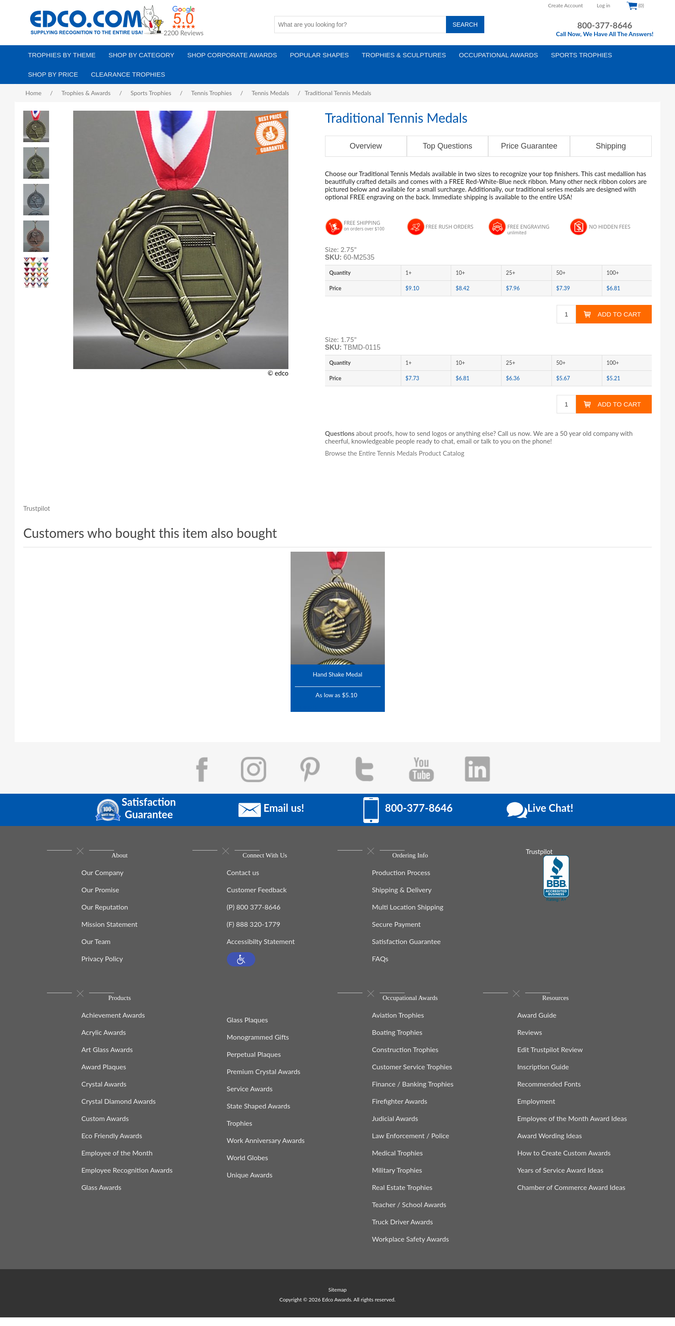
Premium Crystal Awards (263, 1075)
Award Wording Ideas (549, 1144)
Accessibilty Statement (261, 945)
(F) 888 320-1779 (254, 928)
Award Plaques (103, 1075)
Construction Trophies (405, 1058)
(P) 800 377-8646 (254, 911)
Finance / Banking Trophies (412, 1092)
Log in (603, 5)
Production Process (401, 877)
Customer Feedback (257, 894)
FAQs (380, 963)
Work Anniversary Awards (266, 1144)
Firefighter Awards (399, 1110)
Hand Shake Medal (337, 674)
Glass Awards (101, 1196)
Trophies (239, 1127)
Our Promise (100, 894)
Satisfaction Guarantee (406, 945)
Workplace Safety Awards (410, 1247)
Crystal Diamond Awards (118, 1110)
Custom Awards (105, 1127)
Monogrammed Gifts (258, 1041)
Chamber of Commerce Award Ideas (571, 1196)
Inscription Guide (543, 1075)
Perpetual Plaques (254, 1058)
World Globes (247, 1162)
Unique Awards (249, 1179)
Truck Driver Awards (402, 1230)
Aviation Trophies (398, 1023)
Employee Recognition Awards (127, 1178)
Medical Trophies (397, 1161)
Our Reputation (104, 911)
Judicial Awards (395, 1127)
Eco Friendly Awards (111, 1144)
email (464, 441)
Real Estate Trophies (402, 1196)
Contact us (243, 877)
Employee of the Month (116, 1161)
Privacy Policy (102, 963)
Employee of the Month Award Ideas (572, 1127)
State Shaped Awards (259, 1110)
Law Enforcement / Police (410, 1144)
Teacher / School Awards (409, 1213)
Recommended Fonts (549, 1092)
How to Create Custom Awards (564, 1161)
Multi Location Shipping (407, 911)
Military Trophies (397, 1178)
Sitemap (337, 1298)
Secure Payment (396, 928)
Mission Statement (109, 928)
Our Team (96, 945)
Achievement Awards (113, 1023)
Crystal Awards (104, 1092)
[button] (241, 963)
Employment (536, 1110)
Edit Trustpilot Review (550, 1058)
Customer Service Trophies (412, 1075)
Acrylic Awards (103, 1041)
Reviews (529, 1041)
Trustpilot (36, 508)
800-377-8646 (604, 25)
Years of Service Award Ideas (560, 1178)
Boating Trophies (397, 1041)
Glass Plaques (247, 1024)
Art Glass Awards (107, 1058)
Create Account (565, 5)
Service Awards (250, 1093)
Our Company (102, 877)
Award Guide (537, 1023)
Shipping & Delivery (402, 894)
